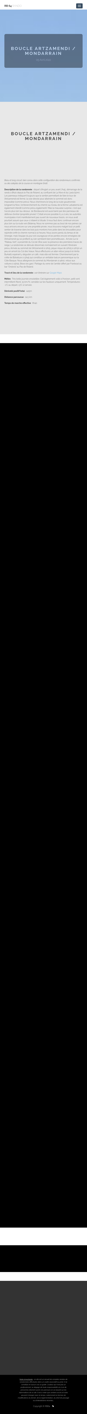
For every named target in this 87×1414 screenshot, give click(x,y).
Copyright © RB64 (43, 1406)
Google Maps (56, 273)
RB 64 (13, 5)
